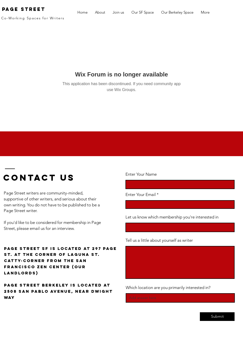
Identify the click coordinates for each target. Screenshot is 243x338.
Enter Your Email (140, 195)
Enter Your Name (141, 174)
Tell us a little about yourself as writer (159, 240)
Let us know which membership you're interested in (171, 217)
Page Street (23, 9)
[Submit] (217, 316)
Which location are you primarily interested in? (168, 288)
